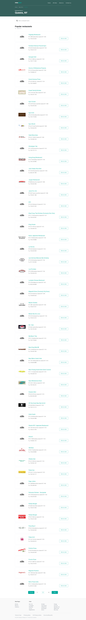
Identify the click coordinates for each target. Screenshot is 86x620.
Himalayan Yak (33, 146)
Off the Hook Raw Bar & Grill (37, 403)
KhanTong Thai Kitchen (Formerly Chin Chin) (42, 213)
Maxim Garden (33, 302)
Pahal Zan (32, 470)
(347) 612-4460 (33, 585)
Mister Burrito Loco (34, 314)
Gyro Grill (31, 113)
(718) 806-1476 (33, 440)
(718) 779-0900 (33, 116)
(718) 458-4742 (33, 228)
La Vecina (31, 247)
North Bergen (43, 608)
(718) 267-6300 (33, 518)
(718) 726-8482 (33, 161)
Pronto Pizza (32, 559)
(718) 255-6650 (33, 496)
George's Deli (32, 57)
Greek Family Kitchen (35, 90)
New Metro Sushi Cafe (35, 358)
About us (61, 3)
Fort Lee (30, 608)
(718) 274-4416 (33, 563)
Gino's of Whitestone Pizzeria (37, 68)
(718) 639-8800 (33, 451)
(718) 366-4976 (33, 128)
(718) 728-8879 (33, 83)
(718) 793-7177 (33, 474)
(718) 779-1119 (33, 150)
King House (32, 224)
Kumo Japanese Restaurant (37, 235)
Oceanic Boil (32, 392)
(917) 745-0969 (33, 262)
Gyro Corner (32, 101)
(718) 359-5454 (33, 105)
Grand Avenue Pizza (34, 79)
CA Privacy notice (37, 615)
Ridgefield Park (32, 609)
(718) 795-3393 (33, 329)
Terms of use (18, 615)
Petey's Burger (33, 503)
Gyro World (32, 124)
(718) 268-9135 (33, 373)
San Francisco (44, 605)
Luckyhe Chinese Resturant (37, 280)
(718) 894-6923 (33, 295)
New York (21, 7)
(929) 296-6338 (33, 396)
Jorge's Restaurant (34, 180)
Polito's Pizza (32, 548)
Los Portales (32, 269)
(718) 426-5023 (33, 530)
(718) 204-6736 (33, 273)
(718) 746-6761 (33, 384)
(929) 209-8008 (33, 284)
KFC (30, 202)
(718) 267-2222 (33, 206)
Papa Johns (32, 481)
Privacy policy (27, 615)
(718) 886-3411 (33, 72)
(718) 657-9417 (33, 306)
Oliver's (31, 436)
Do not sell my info (48, 615)
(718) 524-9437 (33, 217)
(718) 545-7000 (33, 351)
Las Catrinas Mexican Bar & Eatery (39, 258)
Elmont (42, 609)
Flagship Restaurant (34, 34)
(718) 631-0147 (33, 49)
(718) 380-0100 (33, 139)
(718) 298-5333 (33, 485)
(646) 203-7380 (33, 172)
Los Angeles (31, 605)
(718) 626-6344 (33, 552)
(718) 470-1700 (33, 94)
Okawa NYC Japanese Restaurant (38, 425)
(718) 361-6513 (33, 317)
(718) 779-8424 (33, 340)
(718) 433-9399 (33, 250)
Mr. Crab (31, 325)
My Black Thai (33, 336)
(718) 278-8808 (33, 239)
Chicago (55, 604)
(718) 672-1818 (33, 429)
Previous (31, 592)
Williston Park (56, 608)
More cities (56, 609)
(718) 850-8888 (33, 362)
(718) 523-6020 (33, 38)
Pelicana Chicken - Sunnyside (37, 492)
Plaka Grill (32, 537)
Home (49, 3)
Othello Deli (32, 459)
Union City (56, 605)
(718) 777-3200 (33, 61)
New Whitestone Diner (35, 381)
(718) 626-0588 (33, 418)
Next (55, 592)
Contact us (68, 3)
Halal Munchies (33, 135)
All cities (55, 3)
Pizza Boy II (32, 526)
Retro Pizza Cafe (33, 582)
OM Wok (31, 448)
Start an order (64, 38)
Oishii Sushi (32, 414)
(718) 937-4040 (33, 507)
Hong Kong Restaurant (35, 157)
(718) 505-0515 (33, 541)
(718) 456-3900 (33, 183)
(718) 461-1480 (33, 195)
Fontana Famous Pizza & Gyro (37, 46)
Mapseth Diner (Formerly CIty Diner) (39, 291)
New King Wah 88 (34, 347)
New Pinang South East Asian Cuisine (40, 369)
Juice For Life (33, 191)
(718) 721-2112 (33, 407)
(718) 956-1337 (33, 463)
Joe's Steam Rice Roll (35, 168)
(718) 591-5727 (33, 574)
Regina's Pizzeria (34, 570)
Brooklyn (43, 604)
